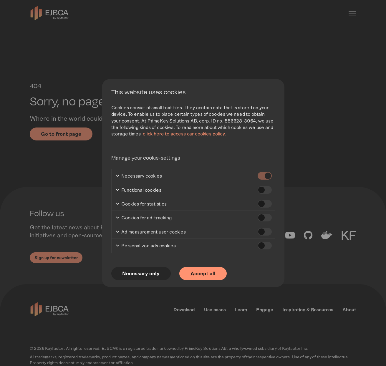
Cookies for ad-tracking (143, 218)
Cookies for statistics (141, 204)
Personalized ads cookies (145, 246)
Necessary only (141, 273)
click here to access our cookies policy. (184, 133)
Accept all (204, 273)
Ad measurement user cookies (150, 232)
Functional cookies (138, 190)
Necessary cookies (138, 176)
